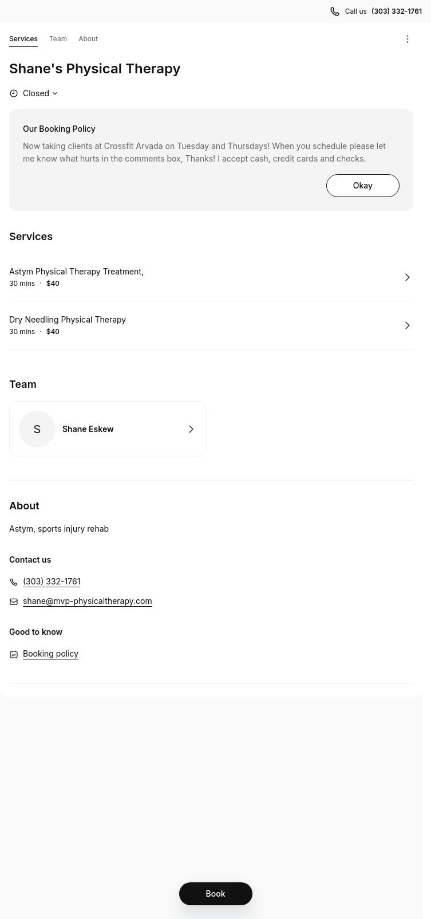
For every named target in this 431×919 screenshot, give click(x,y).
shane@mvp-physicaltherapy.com (87, 601)
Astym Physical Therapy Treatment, (76, 271)
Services (23, 40)
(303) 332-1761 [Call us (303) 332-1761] (396, 11)
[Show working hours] (35, 93)
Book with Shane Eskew (108, 429)
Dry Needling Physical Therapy (67, 319)
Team (58, 38)
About (88, 38)
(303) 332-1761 (51, 581)
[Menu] (407, 39)
